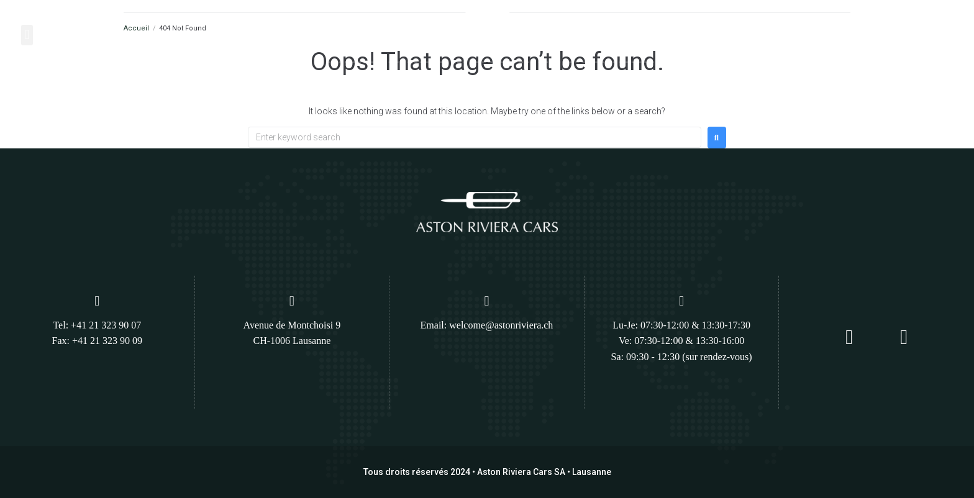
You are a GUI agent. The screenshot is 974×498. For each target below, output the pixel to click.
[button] (27, 35)
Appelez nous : (906, 26)
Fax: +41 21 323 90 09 (97, 340)
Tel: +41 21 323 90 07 (97, 325)
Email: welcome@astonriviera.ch (487, 325)
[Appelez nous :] (869, 31)
